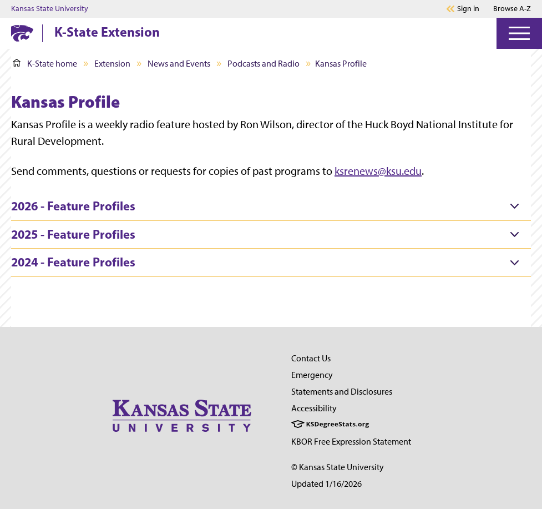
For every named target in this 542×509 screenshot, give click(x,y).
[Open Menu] (519, 33)
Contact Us (311, 358)
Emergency (312, 375)
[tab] (271, 206)
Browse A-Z (512, 8)
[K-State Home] (22, 33)
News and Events (179, 63)
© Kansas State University (337, 467)
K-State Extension (107, 31)
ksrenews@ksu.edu (378, 171)
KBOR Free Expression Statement (351, 441)
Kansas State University (49, 8)
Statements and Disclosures (341, 391)
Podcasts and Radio (263, 63)
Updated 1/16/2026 (326, 483)
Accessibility (314, 408)
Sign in (468, 8)
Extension (112, 63)
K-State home (45, 63)
